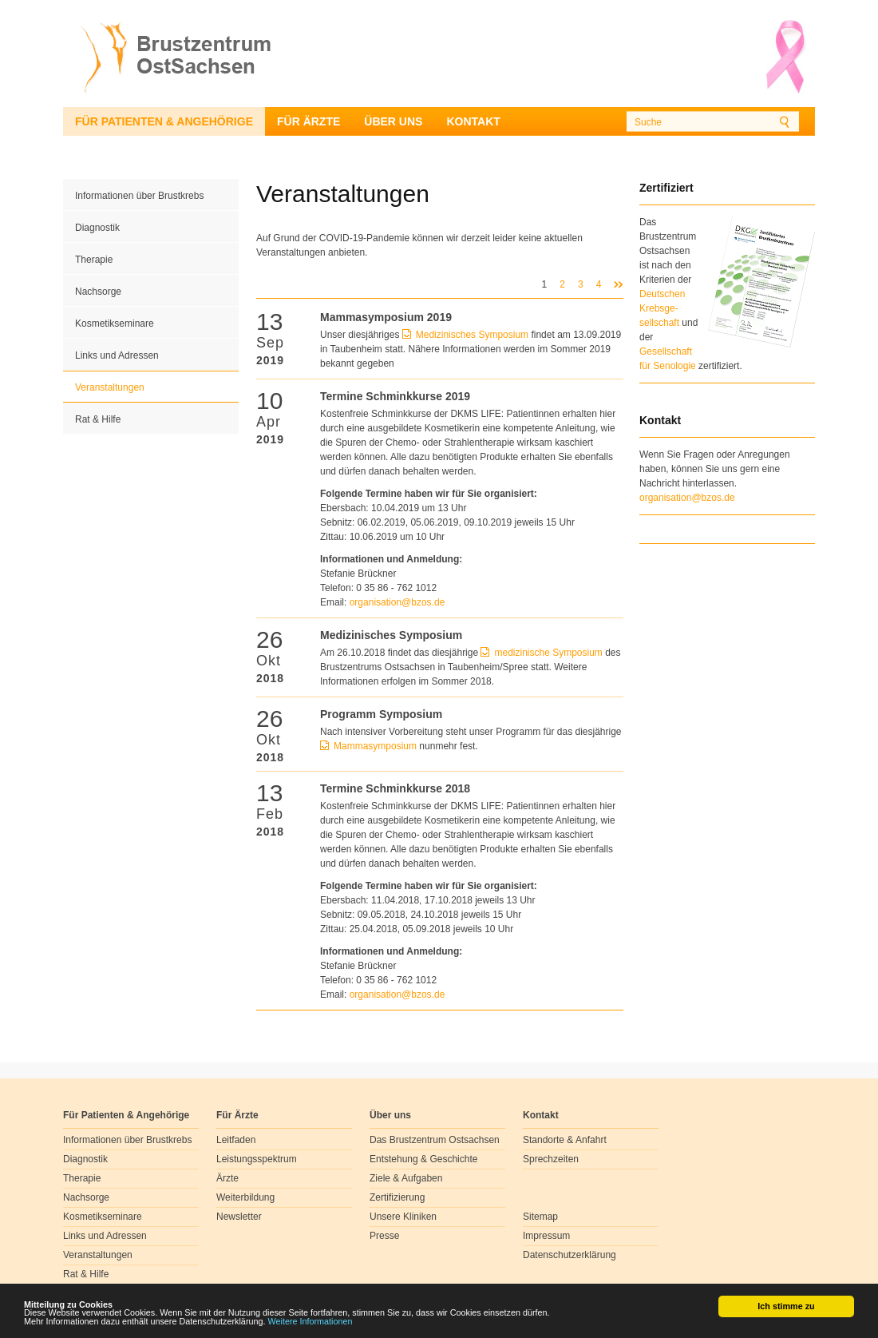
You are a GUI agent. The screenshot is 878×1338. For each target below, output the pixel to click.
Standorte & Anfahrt (565, 1139)
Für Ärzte (308, 121)
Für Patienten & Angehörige (164, 121)
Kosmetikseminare (114, 323)
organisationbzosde (397, 602)
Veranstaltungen (109, 387)
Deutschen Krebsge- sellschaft (662, 308)
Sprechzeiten (551, 1159)
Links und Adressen (117, 355)
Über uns (393, 121)
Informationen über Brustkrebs (139, 195)
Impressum (546, 1235)
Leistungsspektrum (256, 1159)
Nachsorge (98, 291)
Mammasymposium (376, 746)
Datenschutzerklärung (569, 1255)
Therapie (94, 259)
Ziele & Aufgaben (406, 1178)
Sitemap (540, 1216)
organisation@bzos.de (687, 497)
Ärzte (227, 1178)
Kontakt (473, 121)
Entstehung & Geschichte (423, 1159)
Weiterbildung (245, 1197)
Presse (384, 1235)
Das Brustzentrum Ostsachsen (435, 1139)
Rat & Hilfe (98, 419)
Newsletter (239, 1216)
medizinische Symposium (548, 652)
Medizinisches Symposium (472, 334)
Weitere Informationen (310, 1322)
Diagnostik (97, 227)
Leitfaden (235, 1139)
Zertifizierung (397, 1197)
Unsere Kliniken (403, 1216)
